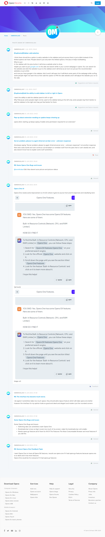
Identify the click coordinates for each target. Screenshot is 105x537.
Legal (71, 484)
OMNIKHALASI (19, 49)
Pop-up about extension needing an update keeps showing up (36, 117)
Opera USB (9, 503)
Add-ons (33, 489)
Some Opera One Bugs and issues (26, 420)
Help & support (54, 489)
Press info (91, 491)
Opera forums (54, 494)
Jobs (90, 494)
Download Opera (11, 484)
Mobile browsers (9, 507)
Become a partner (94, 500)
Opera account (35, 491)
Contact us (92, 503)
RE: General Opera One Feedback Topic (28, 449)
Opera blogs (53, 491)
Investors (91, 497)
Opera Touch (9, 517)
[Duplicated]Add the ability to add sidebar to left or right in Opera (38, 93)
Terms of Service (74, 500)
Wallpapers (34, 494)
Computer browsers (10, 488)
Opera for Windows (11, 492)
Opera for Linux (10, 498)
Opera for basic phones (13, 519)
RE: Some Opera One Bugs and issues (28, 165)
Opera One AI (19, 188)
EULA (70, 497)
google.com (34, 66)
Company (92, 484)
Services (34, 484)
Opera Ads (34, 497)
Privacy (71, 491)
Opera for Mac (10, 495)
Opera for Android (11, 511)
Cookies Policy (73, 494)
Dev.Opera (53, 497)
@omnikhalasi (18, 169)
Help (51, 484)
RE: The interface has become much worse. (29, 397)
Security (71, 489)
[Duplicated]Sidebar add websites (26, 53)
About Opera (92, 489)
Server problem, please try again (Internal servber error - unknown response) (42, 141)
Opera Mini (9, 514)
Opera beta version (12, 501)
